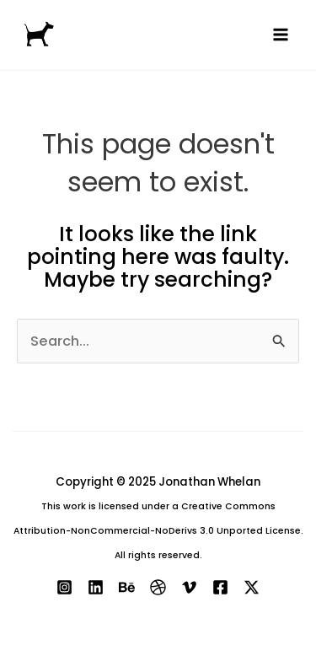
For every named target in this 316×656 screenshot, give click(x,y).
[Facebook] (220, 587)
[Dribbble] (158, 587)
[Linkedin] (96, 587)
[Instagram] (64, 587)
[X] (252, 587)
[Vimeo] (189, 587)
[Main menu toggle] (280, 35)
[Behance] (127, 587)
